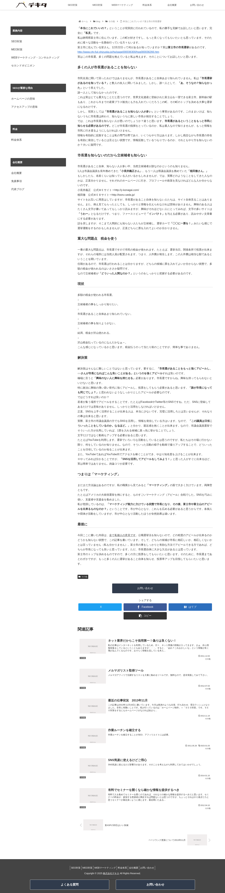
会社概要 (16, 173)
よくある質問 (70, 884)
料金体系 (16, 139)
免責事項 (16, 181)
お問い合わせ (145, 588)
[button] (145, 616)
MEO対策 (16, 49)
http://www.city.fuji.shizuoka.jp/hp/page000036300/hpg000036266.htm (118, 52)
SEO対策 (16, 41)
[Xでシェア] (100, 607)
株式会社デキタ (111, 873)
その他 (83, 577)
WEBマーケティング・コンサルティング (35, 57)
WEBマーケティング (104, 867)
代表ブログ (17, 189)
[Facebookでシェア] (145, 607)
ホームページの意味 (23, 98)
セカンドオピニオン (23, 65)
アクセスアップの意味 (24, 106)
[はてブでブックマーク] (190, 607)
